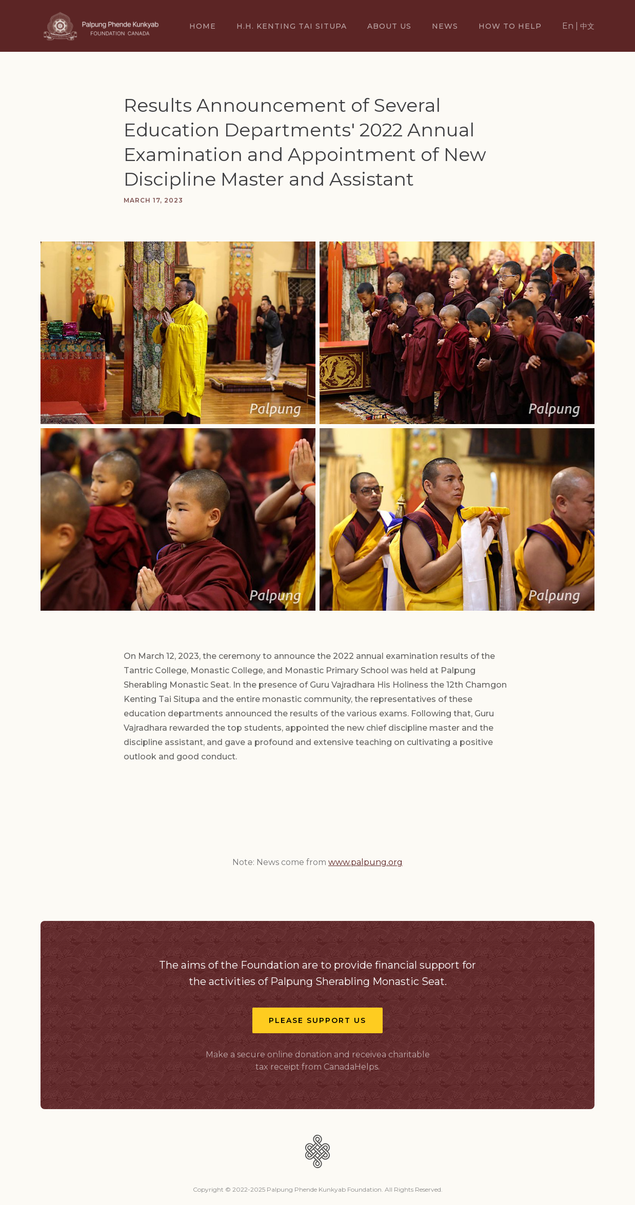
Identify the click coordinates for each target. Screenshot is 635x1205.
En (567, 26)
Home (202, 26)
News (445, 26)
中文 (587, 26)
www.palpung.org (365, 862)
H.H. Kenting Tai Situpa (291, 26)
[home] (102, 26)
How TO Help (510, 26)
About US (389, 26)
